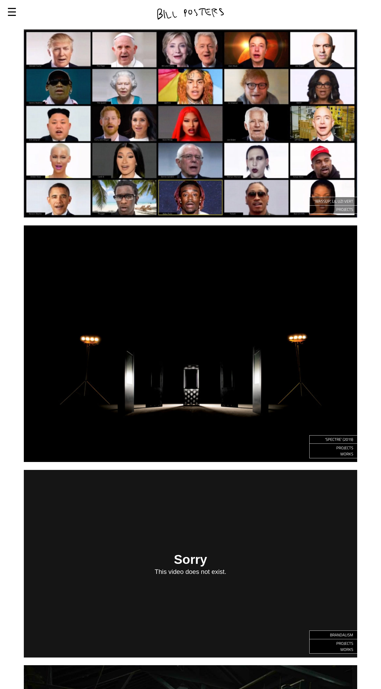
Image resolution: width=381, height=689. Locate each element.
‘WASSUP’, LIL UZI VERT (333, 201)
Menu (12, 12)
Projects (344, 209)
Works (346, 454)
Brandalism (341, 635)
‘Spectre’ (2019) (339, 439)
